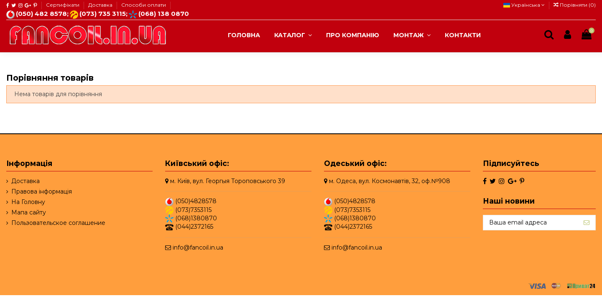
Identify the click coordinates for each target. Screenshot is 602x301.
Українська (524, 5)
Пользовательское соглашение (58, 223)
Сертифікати (63, 5)
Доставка (101, 5)
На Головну (28, 202)
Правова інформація (41, 191)
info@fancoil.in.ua (198, 247)
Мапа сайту (28, 212)
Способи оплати (143, 5)
